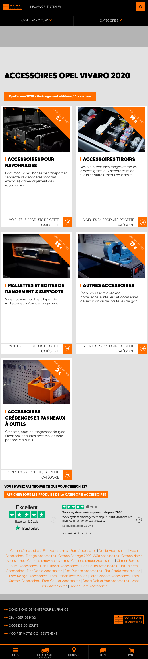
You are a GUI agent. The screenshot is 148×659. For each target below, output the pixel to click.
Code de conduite (23, 625)
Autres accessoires (108, 285)
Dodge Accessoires (41, 556)
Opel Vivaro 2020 (22, 96)
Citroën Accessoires (25, 551)
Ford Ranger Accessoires (28, 576)
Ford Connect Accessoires (109, 576)
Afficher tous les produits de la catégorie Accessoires (56, 495)
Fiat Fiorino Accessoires (99, 566)
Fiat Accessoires (55, 551)
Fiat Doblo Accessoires (44, 571)
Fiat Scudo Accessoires (122, 571)
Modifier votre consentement (33, 633)
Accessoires (83, 96)
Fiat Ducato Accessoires (83, 571)
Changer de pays (22, 617)
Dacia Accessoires (113, 551)
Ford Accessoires (83, 551)
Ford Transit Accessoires (68, 576)
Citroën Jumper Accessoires (92, 561)
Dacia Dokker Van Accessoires (106, 581)
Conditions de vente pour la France (38, 609)
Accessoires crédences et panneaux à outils (35, 418)
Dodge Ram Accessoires (88, 586)
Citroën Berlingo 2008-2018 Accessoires (88, 556)
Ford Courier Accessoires (61, 581)
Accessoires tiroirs (109, 159)
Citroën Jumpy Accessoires (48, 561)
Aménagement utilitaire (54, 96)
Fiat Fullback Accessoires (59, 566)
